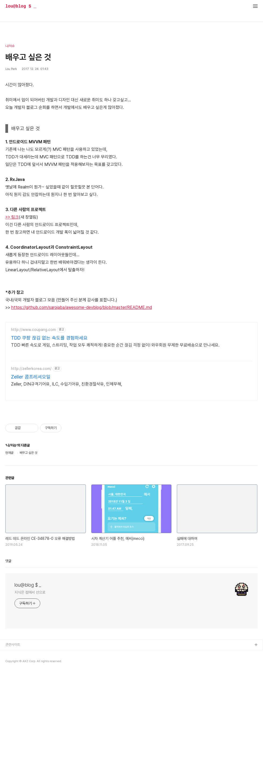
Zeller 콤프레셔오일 (30, 377)
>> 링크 (12, 217)
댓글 (8, 561)
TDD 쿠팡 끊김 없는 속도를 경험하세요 (49, 338)
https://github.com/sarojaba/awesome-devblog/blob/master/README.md (81, 307)
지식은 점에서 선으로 (29, 592)
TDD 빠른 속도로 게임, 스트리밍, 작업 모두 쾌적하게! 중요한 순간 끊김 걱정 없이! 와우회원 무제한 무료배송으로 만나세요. (115, 345)
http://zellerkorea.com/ (31, 368)
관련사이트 (12, 645)
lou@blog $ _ (20, 6)
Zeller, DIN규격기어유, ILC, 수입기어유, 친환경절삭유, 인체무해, (66, 384)
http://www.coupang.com (33, 329)
